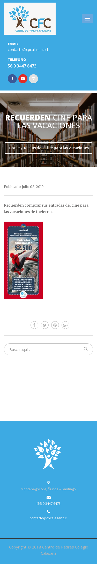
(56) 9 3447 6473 (48, 503)
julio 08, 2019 (32, 187)
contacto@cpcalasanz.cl (28, 49)
